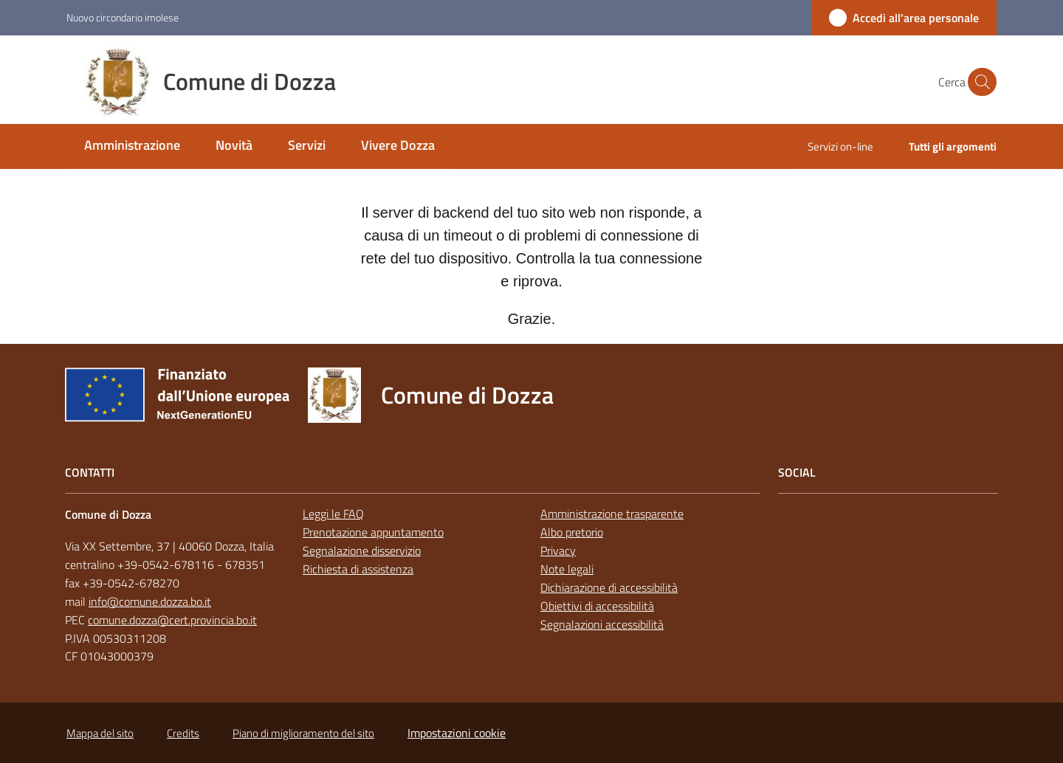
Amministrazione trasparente (612, 513)
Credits (183, 733)
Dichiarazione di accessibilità (609, 587)
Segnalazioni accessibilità (602, 624)
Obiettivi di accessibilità (597, 606)
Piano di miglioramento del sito (303, 733)
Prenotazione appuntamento (373, 532)
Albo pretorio (571, 532)
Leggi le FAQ (333, 513)
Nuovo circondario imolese (122, 17)
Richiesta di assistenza (358, 569)
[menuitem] (132, 146)
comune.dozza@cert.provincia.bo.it (172, 620)
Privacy (558, 550)
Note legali (567, 569)
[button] (979, 82)
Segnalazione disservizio (362, 550)
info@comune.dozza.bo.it (150, 601)
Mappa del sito (100, 733)
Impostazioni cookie (456, 733)
